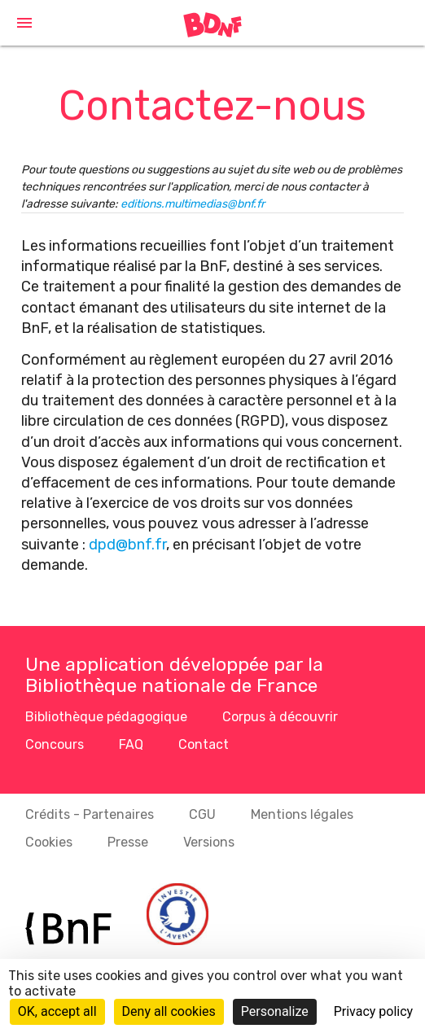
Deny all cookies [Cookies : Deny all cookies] (169, 1011)
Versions (208, 842)
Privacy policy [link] (374, 1011)
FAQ (131, 744)
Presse (127, 842)
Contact (203, 744)
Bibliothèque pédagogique (106, 716)
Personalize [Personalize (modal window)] (275, 1011)
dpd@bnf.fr (127, 545)
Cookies (48, 842)
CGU (202, 814)
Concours (54, 744)
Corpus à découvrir (280, 716)
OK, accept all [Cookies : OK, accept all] (57, 1011)
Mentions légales (302, 814)
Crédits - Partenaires (89, 814)
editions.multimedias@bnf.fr (192, 204)
